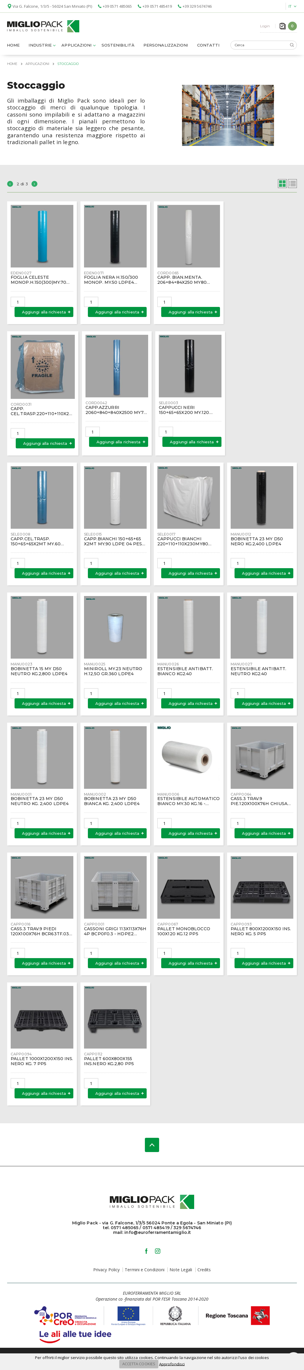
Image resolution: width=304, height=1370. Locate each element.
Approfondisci (172, 1363)
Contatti (208, 46)
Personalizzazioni (165, 46)
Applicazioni (76, 46)
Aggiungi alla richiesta (44, 313)
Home (13, 46)
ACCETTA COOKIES (139, 1363)
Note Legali (181, 1271)
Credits (204, 1271)
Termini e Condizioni (144, 1271)
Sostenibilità (118, 46)
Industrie (40, 46)
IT (290, 6)
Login (265, 27)
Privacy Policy (106, 1271)
